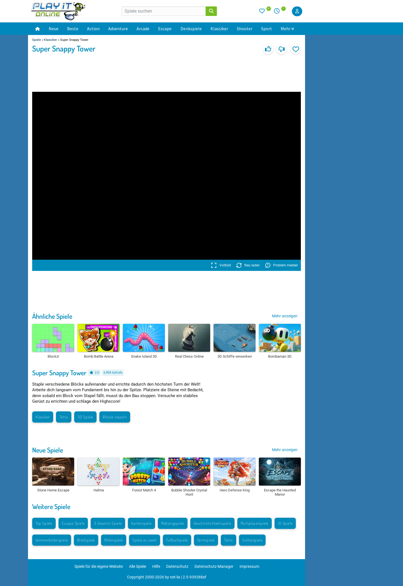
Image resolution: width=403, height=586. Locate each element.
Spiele (36, 40)
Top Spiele (44, 523)
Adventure (118, 28)
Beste (72, 28)
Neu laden (248, 265)
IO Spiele (285, 523)
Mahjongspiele (172, 523)
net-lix (175, 577)
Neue (53, 28)
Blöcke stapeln (115, 416)
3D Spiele (85, 416)
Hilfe (156, 566)
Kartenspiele (141, 523)
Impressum (249, 566)
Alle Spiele (137, 566)
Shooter (244, 28)
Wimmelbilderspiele (52, 540)
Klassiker (219, 28)
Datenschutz (177, 566)
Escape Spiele (73, 523)
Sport (266, 28)
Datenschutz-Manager (214, 566)
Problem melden (281, 265)
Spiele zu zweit (144, 540)
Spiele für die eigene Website (98, 566)
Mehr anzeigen (284, 316)
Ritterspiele (113, 540)
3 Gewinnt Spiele (108, 523)
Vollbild (221, 265)
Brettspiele (86, 540)
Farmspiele (206, 540)
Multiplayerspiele (255, 523)
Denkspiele (191, 28)
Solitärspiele (252, 540)
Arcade (143, 28)
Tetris (63, 416)
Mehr (287, 28)
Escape (165, 28)
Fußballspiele (177, 540)
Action (93, 28)
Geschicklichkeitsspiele (212, 523)
